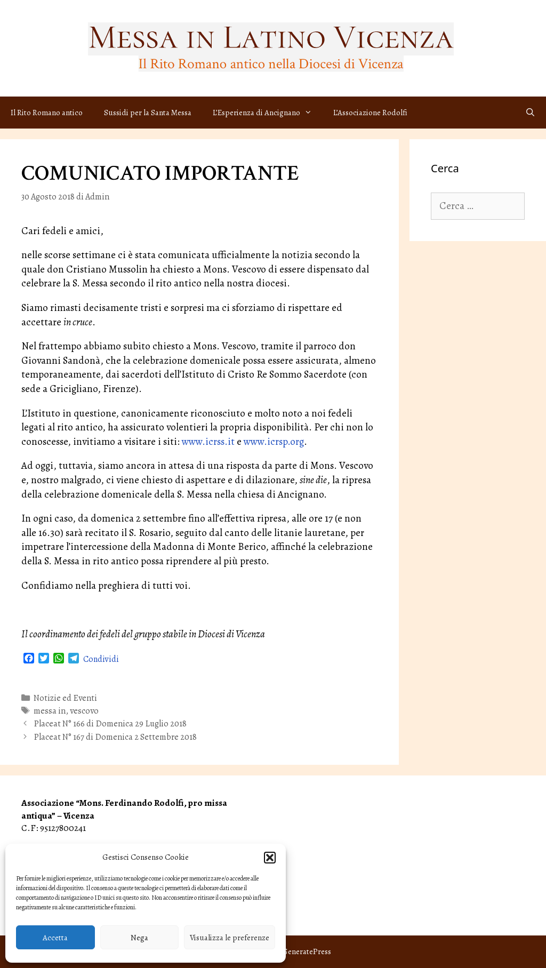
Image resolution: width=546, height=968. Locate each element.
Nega (139, 937)
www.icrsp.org (274, 442)
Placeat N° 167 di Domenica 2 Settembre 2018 (115, 737)
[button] (269, 857)
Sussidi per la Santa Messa (147, 112)
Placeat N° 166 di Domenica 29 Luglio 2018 (110, 724)
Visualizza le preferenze (229, 937)
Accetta (55, 937)
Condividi (101, 659)
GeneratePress (306, 951)
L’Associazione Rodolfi (370, 112)
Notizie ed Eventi (65, 698)
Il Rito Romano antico (47, 112)
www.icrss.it (208, 442)
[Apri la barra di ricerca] (530, 113)
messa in (50, 711)
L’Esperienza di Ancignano (268, 113)
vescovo (84, 711)
